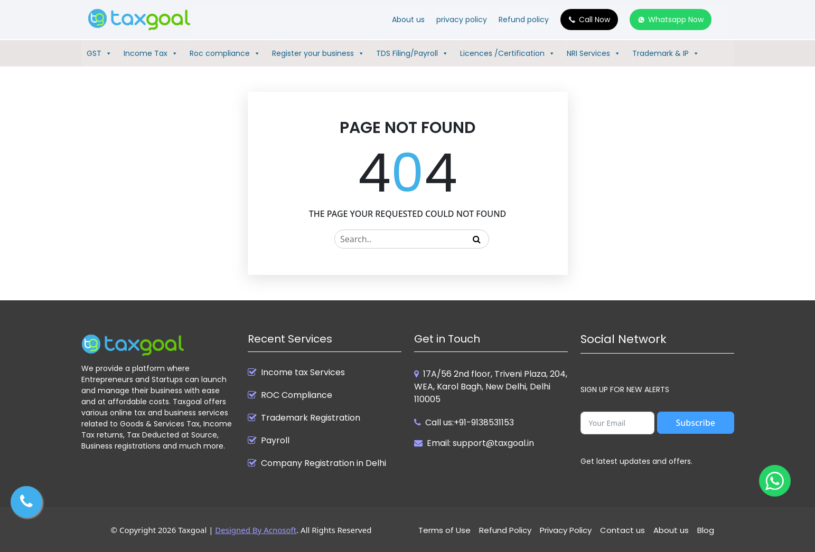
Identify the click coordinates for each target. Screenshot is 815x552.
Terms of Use (444, 530)
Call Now (594, 19)
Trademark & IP (665, 53)
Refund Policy (505, 530)
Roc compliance (225, 53)
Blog (705, 530)
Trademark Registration (310, 418)
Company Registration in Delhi (323, 463)
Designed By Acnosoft (255, 530)
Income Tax (151, 53)
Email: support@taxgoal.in (480, 443)
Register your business (318, 53)
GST (99, 53)
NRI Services (594, 53)
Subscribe (695, 423)
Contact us (622, 530)
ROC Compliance (296, 395)
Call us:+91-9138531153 (469, 422)
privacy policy (461, 19)
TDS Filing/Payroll (412, 53)
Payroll (275, 440)
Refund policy (524, 19)
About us (408, 19)
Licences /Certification (507, 53)
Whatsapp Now (676, 19)
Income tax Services (303, 372)
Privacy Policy (566, 530)
